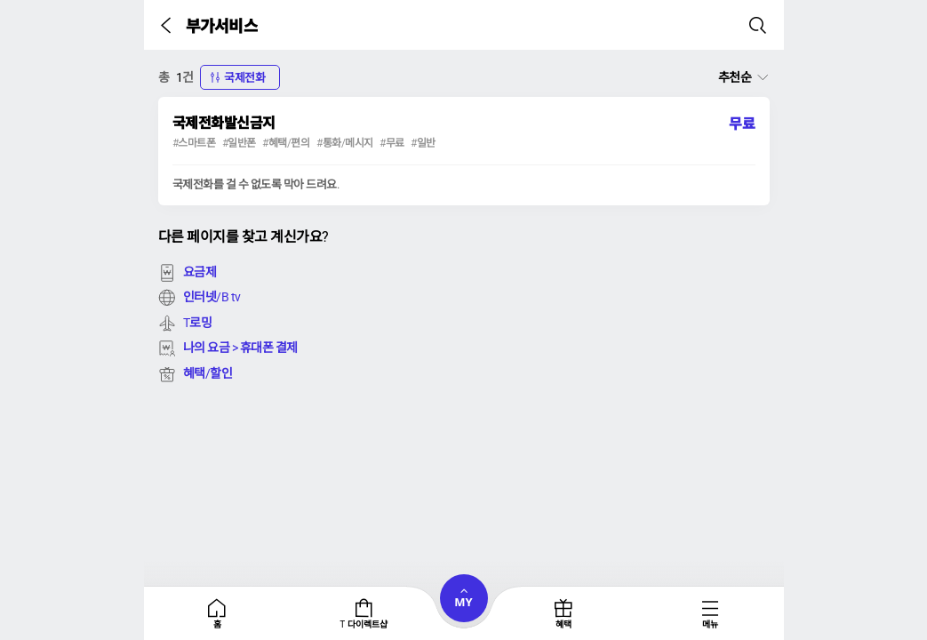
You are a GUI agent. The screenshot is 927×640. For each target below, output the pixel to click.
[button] (170, 25)
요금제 (187, 272)
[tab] (217, 612)
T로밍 (185, 323)
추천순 (735, 77)
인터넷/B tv (199, 297)
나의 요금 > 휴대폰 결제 (228, 347)
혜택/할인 (195, 373)
